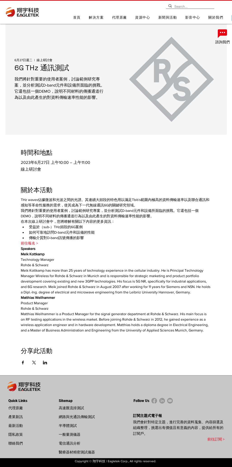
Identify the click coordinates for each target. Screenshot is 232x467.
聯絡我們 (15, 443)
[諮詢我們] (222, 36)
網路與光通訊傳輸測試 (77, 416)
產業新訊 (15, 416)
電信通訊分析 (69, 443)
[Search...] (189, 6)
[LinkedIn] (162, 401)
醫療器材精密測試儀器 (77, 452)
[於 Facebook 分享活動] (23, 362)
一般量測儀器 (69, 434)
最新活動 (15, 425)
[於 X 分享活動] (34, 362)
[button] (96, 17)
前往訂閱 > (216, 439)
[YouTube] (170, 401)
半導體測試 (68, 425)
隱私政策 (15, 434)
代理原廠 (15, 408)
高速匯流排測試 (71, 408)
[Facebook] (154, 401)
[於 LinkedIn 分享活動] (45, 362)
